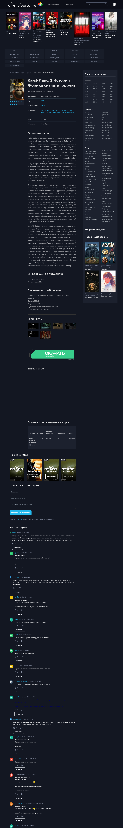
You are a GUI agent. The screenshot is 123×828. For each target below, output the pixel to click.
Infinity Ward (106, 185)
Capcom (87, 169)
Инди (21, 35)
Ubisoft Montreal (90, 154)
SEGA (103, 201)
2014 (95, 97)
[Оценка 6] (21, 101)
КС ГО (17, 471)
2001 (111, 89)
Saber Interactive (107, 173)
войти (20, 519)
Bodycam (77, 44)
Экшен (8, 31)
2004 (103, 102)
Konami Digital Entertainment (107, 170)
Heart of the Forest (91, 298)
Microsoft (88, 184)
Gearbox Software (108, 219)
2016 (95, 91)
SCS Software (106, 198)
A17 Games (105, 214)
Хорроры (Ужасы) (90, 295)
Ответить (17, 548)
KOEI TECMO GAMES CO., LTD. (90, 157)
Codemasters (89, 190)
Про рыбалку (89, 128)
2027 (86, 84)
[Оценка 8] (13, 104)
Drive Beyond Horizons (96, 36)
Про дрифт (88, 133)
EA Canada (88, 174)
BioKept (88, 269)
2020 (86, 102)
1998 (111, 97)
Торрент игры (14, 72)
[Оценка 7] (11, 104)
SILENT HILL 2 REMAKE (110, 36)
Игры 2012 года (50, 112)
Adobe (87, 161)
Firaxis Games (106, 166)
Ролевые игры (89, 267)
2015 (95, 94)
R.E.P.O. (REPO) (11, 33)
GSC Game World (91, 151)
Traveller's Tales (107, 217)
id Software (89, 217)
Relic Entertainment (108, 211)
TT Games (105, 209)
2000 (111, 91)
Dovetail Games (107, 204)
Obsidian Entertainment (90, 211)
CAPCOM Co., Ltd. (91, 171)
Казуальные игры (106, 267)
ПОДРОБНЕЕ (17, 476)
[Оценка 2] (13, 101)
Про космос (89, 138)
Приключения (24, 33)
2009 (103, 89)
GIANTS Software (107, 222)
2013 (95, 99)
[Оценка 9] (15, 104)
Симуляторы (23, 31)
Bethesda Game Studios (90, 203)
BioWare (88, 195)
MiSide (21, 37)
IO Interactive (106, 193)
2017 (95, 89)
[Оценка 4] (17, 101)
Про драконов (90, 130)
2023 (86, 94)
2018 (95, 86)
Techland (105, 196)
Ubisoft (87, 166)
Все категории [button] (54, 4)
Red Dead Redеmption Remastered (50, 34)
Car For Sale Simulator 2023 (38, 40)
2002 (111, 86)
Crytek (104, 183)
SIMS (86, 120)
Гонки (99, 33)
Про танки (88, 122)
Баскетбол (88, 115)
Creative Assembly (91, 220)
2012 (42, 101)
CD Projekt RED (107, 206)
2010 (103, 86)
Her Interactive (90, 207)
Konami (104, 188)
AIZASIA (104, 269)
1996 (111, 102)
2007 (103, 94)
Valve (86, 214)
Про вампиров (90, 125)
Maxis (87, 187)
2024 (86, 91)
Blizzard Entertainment (90, 198)
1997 (111, 99)
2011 (103, 84)
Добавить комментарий (20, 513)
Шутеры (56, 110)
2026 (86, 86)
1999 (111, 94)
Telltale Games (90, 177)
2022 (86, 97)
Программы (69, 4)
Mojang (104, 163)
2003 (111, 84)
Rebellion (105, 161)
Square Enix (89, 182)
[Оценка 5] (19, 101)
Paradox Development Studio (106, 178)
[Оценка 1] (11, 101)
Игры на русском (26, 72)
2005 (103, 99)
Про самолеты (107, 138)
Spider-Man (89, 117)
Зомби (87, 112)
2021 (86, 99)
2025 (86, 89)
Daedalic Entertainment (107, 154)
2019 (95, 84)
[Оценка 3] (15, 101)
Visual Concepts (107, 191)
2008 (103, 91)
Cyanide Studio (107, 158)
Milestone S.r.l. (90, 192)
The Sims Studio (90, 179)
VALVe (42, 105)
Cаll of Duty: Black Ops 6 (64, 33)
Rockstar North (90, 164)
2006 (103, 97)
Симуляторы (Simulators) (37, 36)
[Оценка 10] (17, 104)
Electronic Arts (106, 151)
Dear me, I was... (107, 296)
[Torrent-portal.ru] (25, 4)
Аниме (112, 294)
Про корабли (89, 135)
